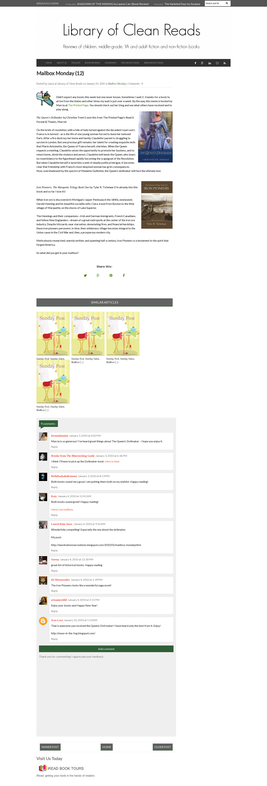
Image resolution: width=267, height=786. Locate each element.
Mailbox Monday (117, 83)
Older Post (162, 746)
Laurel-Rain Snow (62, 524)
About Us (62, 62)
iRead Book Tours (153, 62)
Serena (55, 559)
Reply (54, 446)
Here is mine (112, 461)
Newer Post (50, 746)
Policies (76, 62)
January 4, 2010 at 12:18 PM (76, 559)
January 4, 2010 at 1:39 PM (87, 579)
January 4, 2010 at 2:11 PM (83, 599)
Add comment (106, 648)
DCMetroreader (60, 579)
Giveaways (110, 62)
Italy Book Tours (130, 62)
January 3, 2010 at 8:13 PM (94, 476)
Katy (54, 496)
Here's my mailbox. (62, 509)
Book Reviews (92, 62)
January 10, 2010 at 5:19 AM (80, 620)
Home (49, 62)
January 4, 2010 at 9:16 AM (89, 523)
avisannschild (59, 599)
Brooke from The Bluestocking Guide (73, 455)
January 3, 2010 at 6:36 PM (111, 455)
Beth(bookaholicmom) (64, 476)
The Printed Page (78, 105)
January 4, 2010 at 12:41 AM (74, 496)
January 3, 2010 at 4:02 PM (85, 435)
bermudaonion (59, 435)
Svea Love (57, 620)
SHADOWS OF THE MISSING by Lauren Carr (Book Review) (113, 3)
